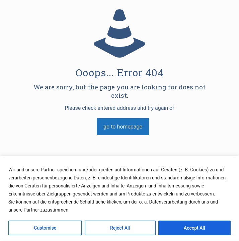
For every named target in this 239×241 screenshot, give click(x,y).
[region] (119, 198)
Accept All (194, 228)
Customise (45, 228)
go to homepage (122, 127)
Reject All (120, 228)
